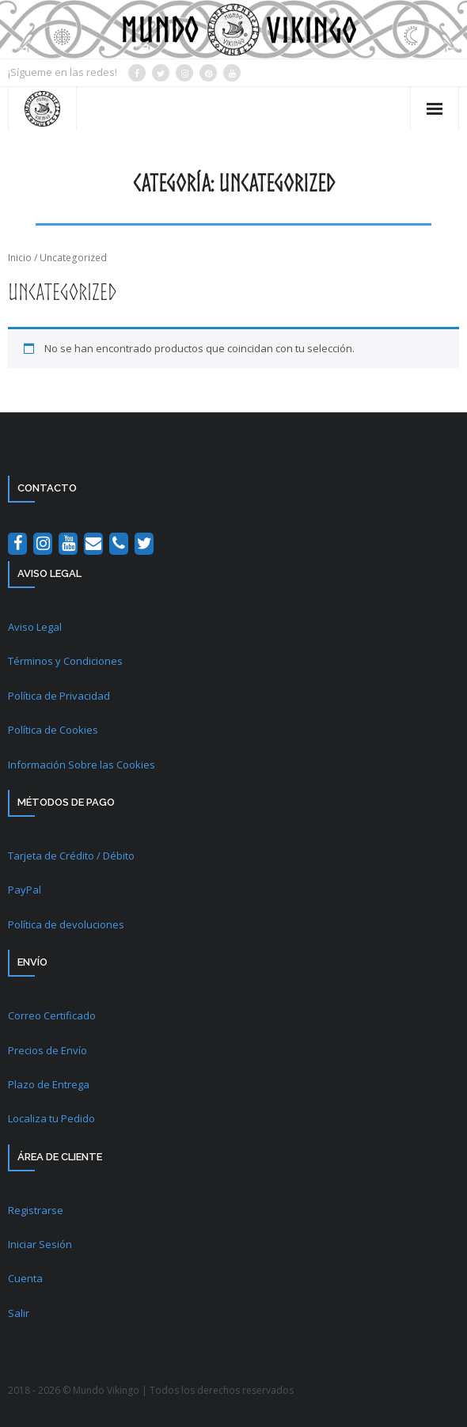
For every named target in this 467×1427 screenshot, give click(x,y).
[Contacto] (93, 544)
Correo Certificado (52, 1015)
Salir (18, 1313)
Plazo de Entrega (48, 1084)
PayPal (24, 889)
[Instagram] (42, 544)
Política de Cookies (53, 730)
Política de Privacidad (59, 696)
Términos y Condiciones (65, 661)
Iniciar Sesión (40, 1244)
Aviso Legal (35, 627)
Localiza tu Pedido (51, 1118)
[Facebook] (17, 544)
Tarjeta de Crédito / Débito (71, 855)
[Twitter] (144, 544)
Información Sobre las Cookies (81, 764)
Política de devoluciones (66, 924)
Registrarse (35, 1210)
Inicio (20, 257)
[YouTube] (68, 544)
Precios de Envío (47, 1050)
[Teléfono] (118, 544)
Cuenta (25, 1278)
